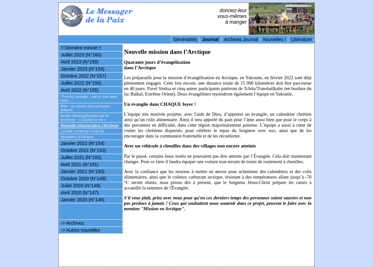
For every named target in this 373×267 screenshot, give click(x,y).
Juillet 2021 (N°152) (81, 157)
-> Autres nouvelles (80, 230)
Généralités (185, 39)
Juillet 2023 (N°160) (81, 54)
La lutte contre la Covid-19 (82, 131)
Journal (210, 39)
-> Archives (72, 223)
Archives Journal (241, 39)
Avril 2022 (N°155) (79, 90)
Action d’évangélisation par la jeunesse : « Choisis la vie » (85, 117)
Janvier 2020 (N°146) (82, 199)
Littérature (301, 39)
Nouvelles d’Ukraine (77, 137)
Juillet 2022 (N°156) (81, 83)
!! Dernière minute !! (81, 47)
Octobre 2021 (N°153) (83, 150)
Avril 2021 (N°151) (79, 164)
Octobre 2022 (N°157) (83, 76)
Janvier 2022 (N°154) (82, 143)
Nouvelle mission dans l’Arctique (90, 125)
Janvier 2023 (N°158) (82, 68)
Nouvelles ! (274, 39)
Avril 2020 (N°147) (79, 192)
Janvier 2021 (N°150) (82, 171)
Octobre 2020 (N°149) (83, 178)
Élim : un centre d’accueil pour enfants (85, 108)
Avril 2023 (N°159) (79, 61)
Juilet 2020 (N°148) (80, 185)
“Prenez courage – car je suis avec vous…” (89, 98)
